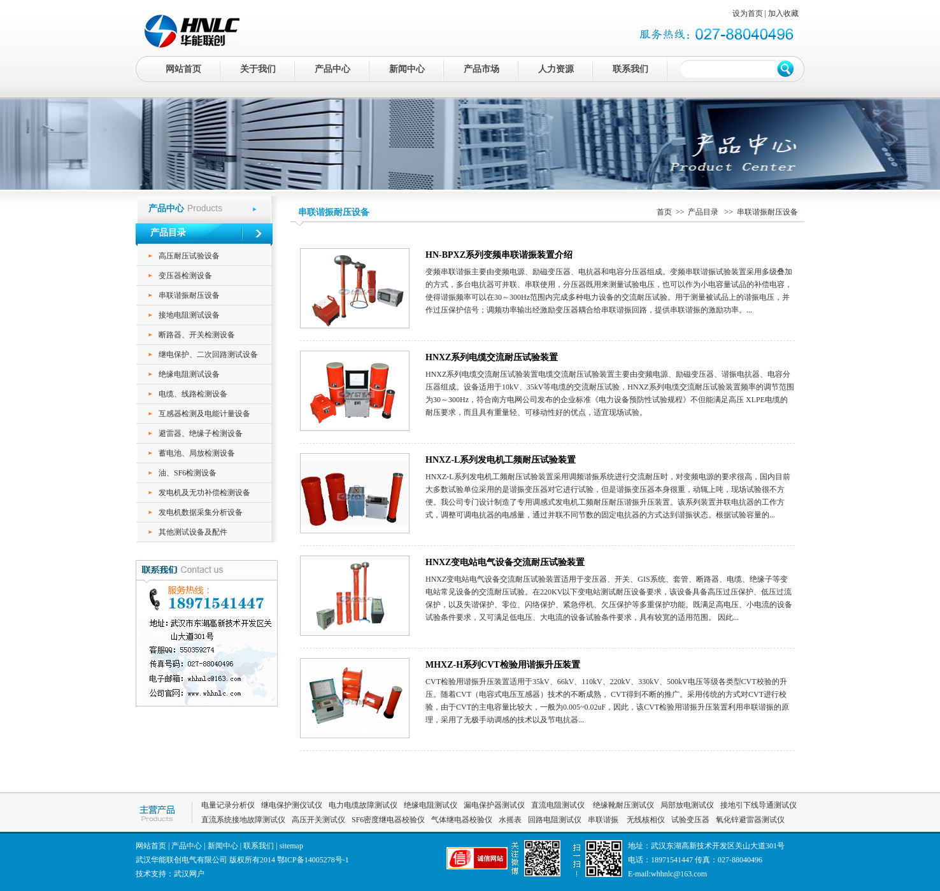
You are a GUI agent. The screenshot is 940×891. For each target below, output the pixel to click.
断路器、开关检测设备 (197, 334)
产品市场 (481, 69)
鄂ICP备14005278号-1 (313, 859)
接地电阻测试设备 (189, 315)
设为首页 (747, 13)
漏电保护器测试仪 (494, 805)
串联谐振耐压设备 (189, 295)
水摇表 (510, 819)
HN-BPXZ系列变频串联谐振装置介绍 (499, 255)
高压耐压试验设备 (189, 255)
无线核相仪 (646, 819)
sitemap (291, 845)
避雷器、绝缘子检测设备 (201, 433)
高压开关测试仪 (318, 819)
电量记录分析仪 (228, 805)
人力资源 (556, 69)
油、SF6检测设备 (188, 472)
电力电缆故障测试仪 (363, 805)
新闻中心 (407, 69)
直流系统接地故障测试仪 (243, 819)
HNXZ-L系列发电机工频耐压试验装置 (500, 460)
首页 (664, 211)
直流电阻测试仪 (558, 805)
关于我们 (258, 69)
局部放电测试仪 (687, 805)
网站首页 (183, 69)
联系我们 (630, 69)
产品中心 (332, 69)
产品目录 (704, 211)
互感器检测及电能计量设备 (204, 413)
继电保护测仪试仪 (291, 805)
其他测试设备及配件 (193, 532)
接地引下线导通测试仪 (758, 805)
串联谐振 (604, 819)
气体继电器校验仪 (461, 819)
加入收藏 (783, 13)
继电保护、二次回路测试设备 (208, 354)
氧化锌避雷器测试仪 (750, 819)
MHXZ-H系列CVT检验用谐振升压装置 (502, 665)
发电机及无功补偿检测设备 (204, 492)
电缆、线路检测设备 (193, 393)
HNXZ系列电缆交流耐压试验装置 (491, 357)
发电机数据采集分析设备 (201, 512)
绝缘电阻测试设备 (189, 374)
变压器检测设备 (185, 275)
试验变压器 (690, 819)
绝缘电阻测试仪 (430, 805)
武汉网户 (189, 873)
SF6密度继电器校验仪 (388, 819)
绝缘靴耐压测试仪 (622, 805)
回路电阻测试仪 (554, 819)
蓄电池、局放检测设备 (197, 453)
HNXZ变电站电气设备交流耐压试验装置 (505, 562)
